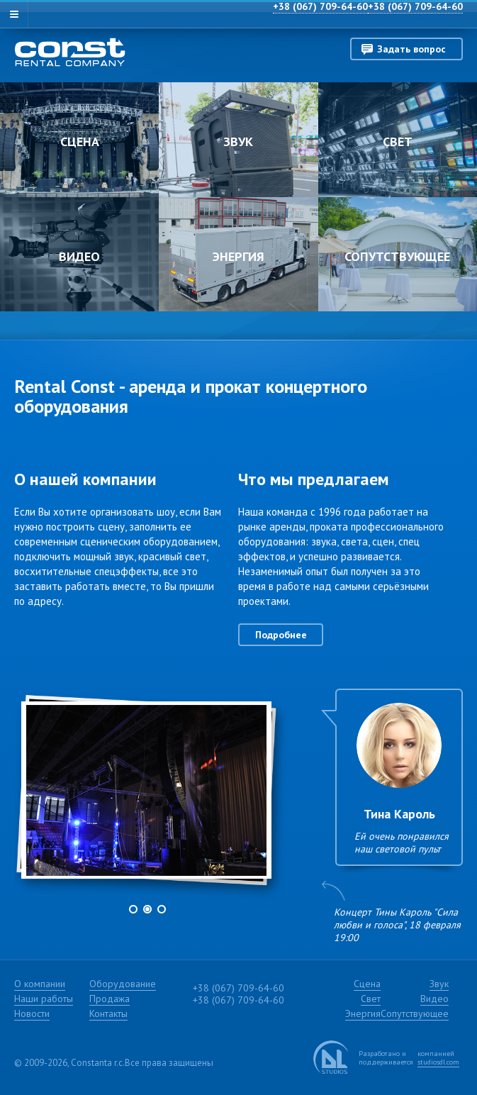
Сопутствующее (397, 256)
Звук (238, 141)
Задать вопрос (411, 49)
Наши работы (43, 999)
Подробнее (281, 634)
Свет (398, 141)
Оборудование (122, 984)
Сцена (79, 141)
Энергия (238, 256)
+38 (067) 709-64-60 (415, 6)
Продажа (109, 999)
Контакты (108, 1014)
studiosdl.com (438, 1062)
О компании (39, 984)
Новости (32, 1014)
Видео (79, 256)
